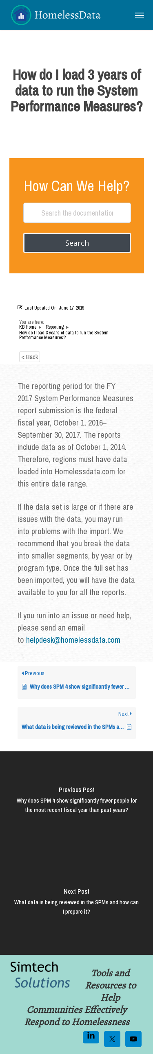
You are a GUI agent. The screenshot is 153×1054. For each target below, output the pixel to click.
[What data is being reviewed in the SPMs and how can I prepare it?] (76, 904)
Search (77, 243)
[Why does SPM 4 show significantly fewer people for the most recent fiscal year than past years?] (76, 802)
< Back (29, 356)
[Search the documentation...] (77, 213)
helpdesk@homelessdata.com (73, 639)
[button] (139, 15)
